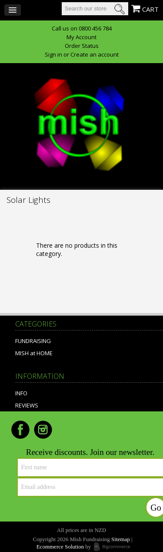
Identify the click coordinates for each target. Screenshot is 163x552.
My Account (81, 37)
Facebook (20, 430)
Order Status (82, 46)
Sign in (53, 54)
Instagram (43, 430)
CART (150, 9)
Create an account (94, 54)
